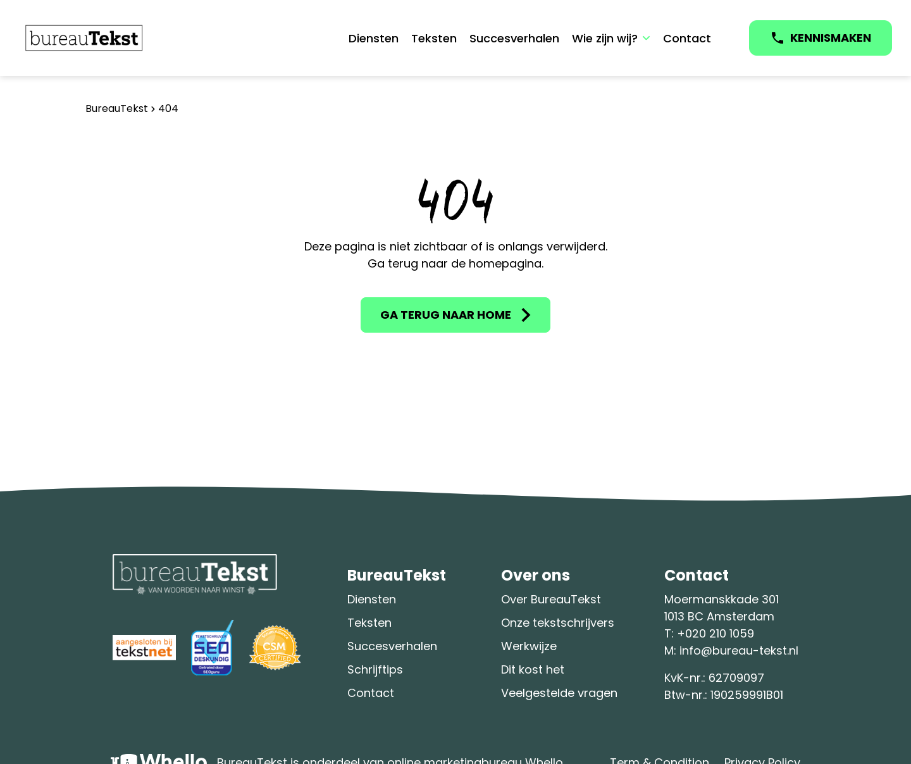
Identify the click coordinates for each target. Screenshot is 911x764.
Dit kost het (532, 669)
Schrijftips (375, 669)
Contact (687, 38)
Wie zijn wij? (605, 38)
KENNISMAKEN (830, 38)
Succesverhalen (514, 38)
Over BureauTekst (551, 599)
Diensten (374, 38)
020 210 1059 (719, 633)
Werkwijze (529, 646)
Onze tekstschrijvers (557, 623)
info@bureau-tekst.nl (738, 650)
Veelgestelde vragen (559, 693)
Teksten (434, 38)
